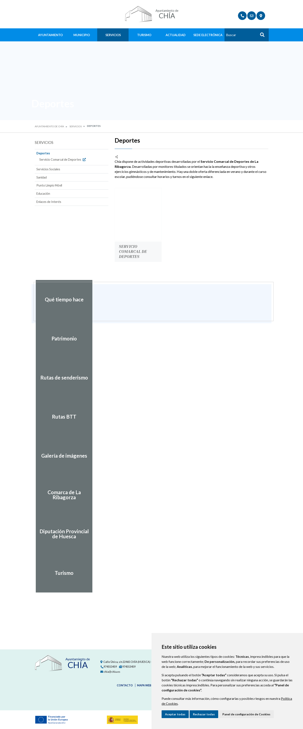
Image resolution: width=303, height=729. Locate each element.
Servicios (113, 35)
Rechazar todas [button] (204, 714)
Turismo (144, 35)
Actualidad (176, 35)
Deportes (43, 153)
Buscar (261, 36)
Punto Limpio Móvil (49, 185)
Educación (43, 193)
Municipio (81, 35)
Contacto (125, 685)
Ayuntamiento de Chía (49, 126)
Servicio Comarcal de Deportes (63, 159)
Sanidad (41, 177)
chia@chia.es (110, 671)
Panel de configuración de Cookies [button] (246, 714)
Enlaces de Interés (48, 202)
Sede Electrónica (207, 35)
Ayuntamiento (50, 35)
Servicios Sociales (48, 169)
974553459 (108, 666)
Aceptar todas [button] (175, 714)
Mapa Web (144, 685)
